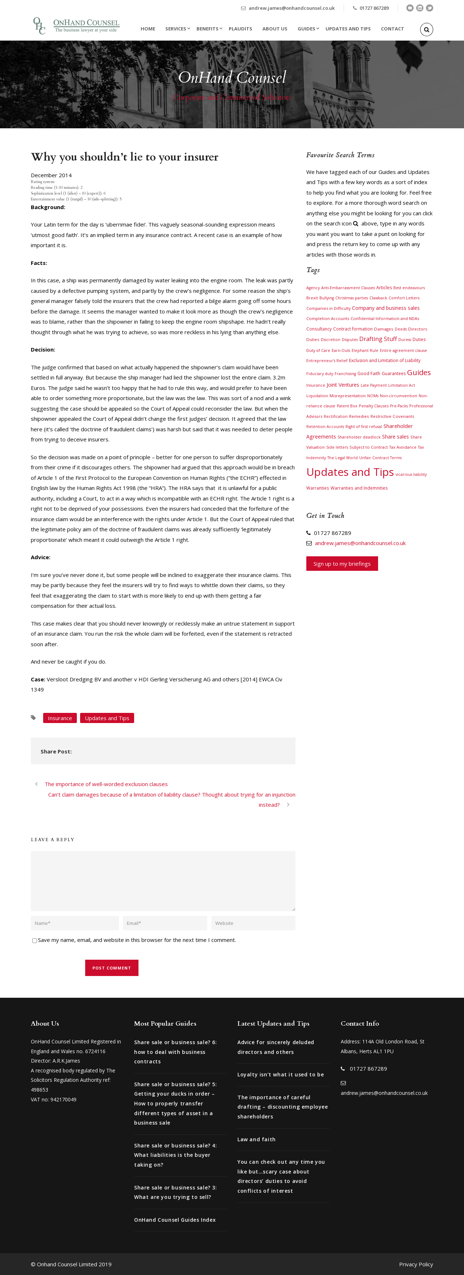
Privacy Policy (416, 1264)
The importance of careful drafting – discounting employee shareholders (282, 1107)
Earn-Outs (341, 350)
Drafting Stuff (378, 339)
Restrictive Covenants (392, 416)
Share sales (395, 436)
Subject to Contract (368, 447)
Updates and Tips (348, 28)
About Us (274, 28)
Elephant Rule (365, 350)
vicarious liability (411, 474)
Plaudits (240, 28)
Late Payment (374, 385)
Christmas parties (351, 297)
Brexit (312, 297)
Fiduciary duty (319, 373)
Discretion (330, 339)
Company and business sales (386, 307)
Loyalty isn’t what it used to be (280, 1074)
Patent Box (347, 405)
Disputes (350, 339)
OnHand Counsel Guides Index (175, 1219)
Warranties (317, 488)
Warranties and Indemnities (359, 488)
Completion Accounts (327, 318)
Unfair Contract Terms (380, 457)
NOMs (372, 395)
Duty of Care (318, 350)
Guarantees (394, 373)
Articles (384, 288)
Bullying (326, 297)
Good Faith (368, 373)
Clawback (378, 297)
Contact (392, 28)
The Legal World (342, 457)
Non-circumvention (398, 395)
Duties (419, 339)
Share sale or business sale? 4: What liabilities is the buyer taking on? (175, 1155)
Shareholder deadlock (359, 437)
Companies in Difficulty (328, 308)
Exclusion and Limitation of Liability (384, 360)
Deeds (401, 329)
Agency (313, 287)
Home (148, 28)
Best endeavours (409, 287)
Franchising (345, 373)
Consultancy (319, 329)
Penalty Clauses (374, 405)
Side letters (337, 447)
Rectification (336, 416)
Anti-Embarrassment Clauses (348, 287)
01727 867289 (374, 8)
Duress (404, 339)
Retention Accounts (325, 426)
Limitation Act (401, 385)
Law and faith (256, 1139)
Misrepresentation (348, 395)
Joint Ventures (343, 384)
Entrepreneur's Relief (327, 360)
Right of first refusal (363, 426)
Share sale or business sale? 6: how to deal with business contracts (175, 1052)
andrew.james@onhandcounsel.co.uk (292, 8)
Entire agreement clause (403, 350)
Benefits (207, 28)
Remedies (359, 416)
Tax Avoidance (403, 447)
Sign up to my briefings (342, 563)
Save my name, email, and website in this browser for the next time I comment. (137, 939)
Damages (383, 329)
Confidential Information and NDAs (385, 318)
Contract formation (353, 329)
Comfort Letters (404, 297)
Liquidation (317, 395)
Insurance (60, 718)
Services (175, 28)
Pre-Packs (399, 405)
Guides (306, 28)
